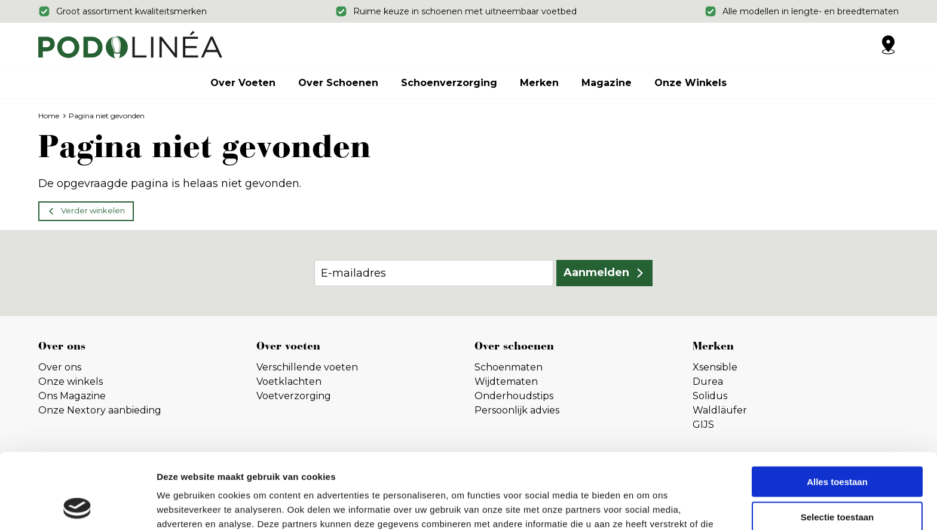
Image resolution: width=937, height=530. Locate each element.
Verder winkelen (93, 210)
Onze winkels (690, 82)
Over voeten (242, 82)
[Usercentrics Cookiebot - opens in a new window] (77, 507)
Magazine (606, 82)
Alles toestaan (837, 411)
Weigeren (837, 481)
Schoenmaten (508, 367)
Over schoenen (338, 82)
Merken (539, 82)
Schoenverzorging (449, 82)
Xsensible (715, 367)
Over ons (59, 367)
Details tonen (645, 506)
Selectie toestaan (837, 446)
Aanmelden (596, 272)
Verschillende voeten (307, 367)
